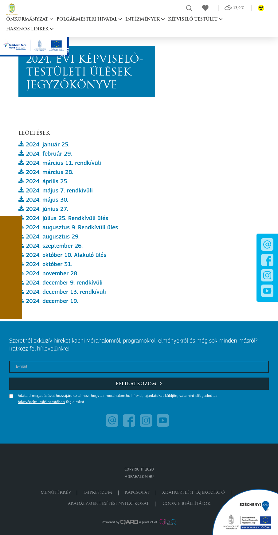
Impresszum (97, 493)
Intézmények (143, 19)
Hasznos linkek (28, 29)
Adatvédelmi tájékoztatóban (41, 402)
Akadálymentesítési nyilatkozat (108, 504)
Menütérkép (56, 493)
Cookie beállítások (186, 504)
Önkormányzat (27, 19)
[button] (11, 229)
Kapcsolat (137, 493)
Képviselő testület (193, 19)
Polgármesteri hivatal (87, 19)
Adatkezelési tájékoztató (193, 493)
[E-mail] (139, 367)
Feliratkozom (139, 383)
